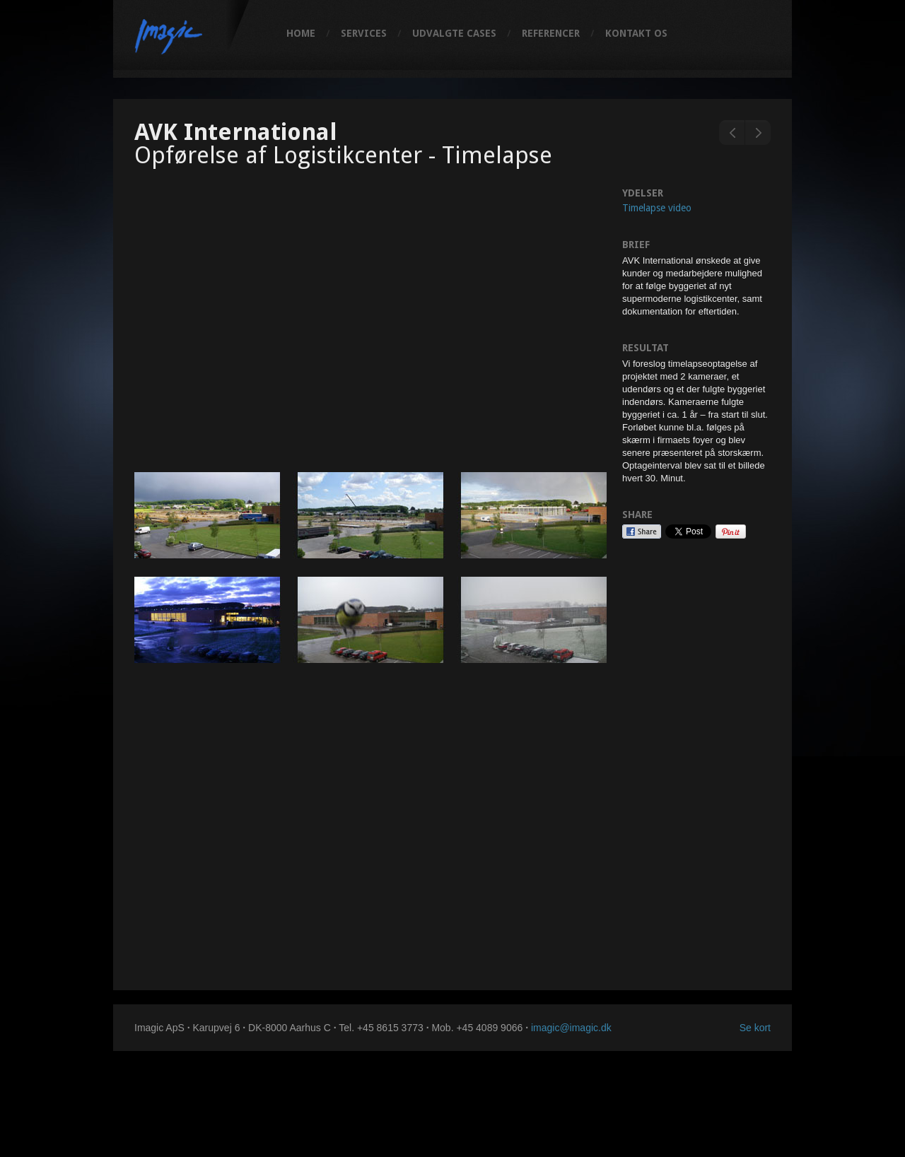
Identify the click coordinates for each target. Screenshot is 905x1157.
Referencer (551, 33)
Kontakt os (636, 33)
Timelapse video (656, 208)
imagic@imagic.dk (571, 1027)
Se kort (755, 1027)
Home (300, 33)
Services (364, 33)
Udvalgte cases (454, 33)
